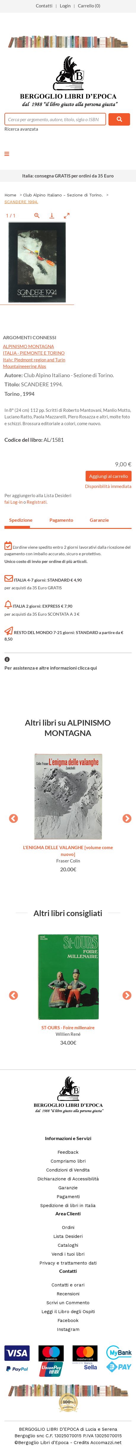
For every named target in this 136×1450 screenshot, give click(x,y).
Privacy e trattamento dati (68, 1263)
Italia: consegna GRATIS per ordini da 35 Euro (68, 175)
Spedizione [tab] (19, 520)
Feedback (68, 1152)
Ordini (68, 1227)
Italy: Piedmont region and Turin (34, 359)
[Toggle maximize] (66, 216)
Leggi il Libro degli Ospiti (68, 1311)
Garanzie (68, 1187)
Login (65, 5)
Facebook (68, 1320)
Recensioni (68, 1294)
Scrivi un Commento (68, 1302)
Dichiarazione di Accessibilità (68, 1179)
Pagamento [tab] (59, 520)
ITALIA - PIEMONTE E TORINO (34, 353)
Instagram (68, 1329)
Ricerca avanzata (21, 129)
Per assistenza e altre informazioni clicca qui (50, 667)
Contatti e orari (68, 1285)
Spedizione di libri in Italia (68, 1205)
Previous (11, 817)
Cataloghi (68, 1245)
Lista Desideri (68, 1236)
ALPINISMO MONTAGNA (28, 346)
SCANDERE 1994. (21, 201)
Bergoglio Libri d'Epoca (43, 1442)
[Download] (51, 216)
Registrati (37, 502)
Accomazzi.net (105, 1442)
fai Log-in (13, 502)
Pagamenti (68, 1196)
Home (10, 195)
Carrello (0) (89, 5)
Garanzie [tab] (99, 520)
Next (125, 817)
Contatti (44, 5)
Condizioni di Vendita (68, 1170)
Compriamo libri (68, 1161)
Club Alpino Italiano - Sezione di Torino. (63, 195)
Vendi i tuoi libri (68, 1254)
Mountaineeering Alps (24, 366)
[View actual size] (37, 216)
